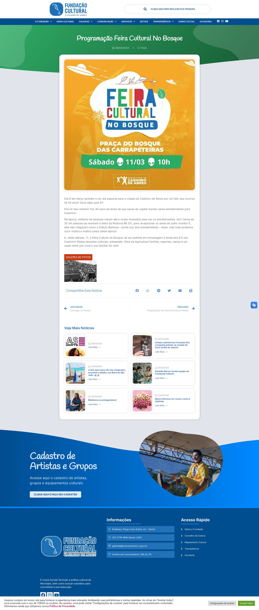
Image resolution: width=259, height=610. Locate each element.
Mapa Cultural (65, 21)
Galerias (85, 21)
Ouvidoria (206, 21)
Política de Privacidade (62, 606)
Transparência (163, 21)
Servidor (128, 21)
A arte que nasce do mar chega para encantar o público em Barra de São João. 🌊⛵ (106, 371)
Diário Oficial (187, 21)
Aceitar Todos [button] (246, 603)
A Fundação (43, 21)
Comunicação (106, 21)
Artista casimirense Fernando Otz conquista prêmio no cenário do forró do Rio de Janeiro (172, 344)
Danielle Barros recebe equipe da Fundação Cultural (172, 370)
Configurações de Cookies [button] (222, 603)
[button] (137, 290)
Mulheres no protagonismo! (102, 397)
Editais (144, 21)
